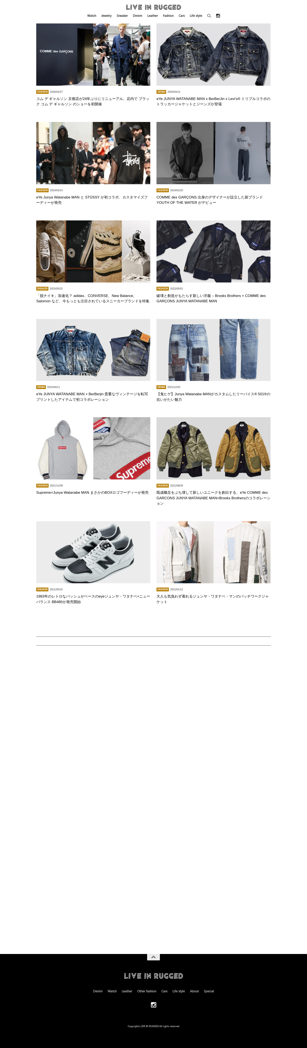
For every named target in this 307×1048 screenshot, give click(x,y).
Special (209, 991)
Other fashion (146, 991)
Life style (196, 15)
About (194, 991)
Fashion (168, 15)
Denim (137, 15)
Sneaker (122, 15)
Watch (91, 15)
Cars (182, 15)
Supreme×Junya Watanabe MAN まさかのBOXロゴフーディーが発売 (92, 493)
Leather (152, 15)
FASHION (42, 91)
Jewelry (106, 15)
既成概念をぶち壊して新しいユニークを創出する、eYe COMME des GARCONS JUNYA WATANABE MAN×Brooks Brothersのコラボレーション (213, 498)
